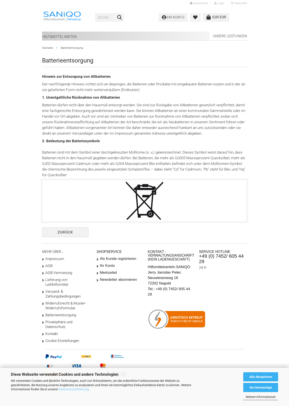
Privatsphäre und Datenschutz (58, 324)
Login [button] (219, 3)
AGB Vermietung (58, 273)
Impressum (54, 259)
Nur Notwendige (261, 387)
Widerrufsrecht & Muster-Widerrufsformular (65, 305)
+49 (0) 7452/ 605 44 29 (221, 258)
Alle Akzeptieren (260, 377)
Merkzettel (239, 3)
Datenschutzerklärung (74, 389)
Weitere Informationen (261, 397)
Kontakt (51, 334)
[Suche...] (119, 17)
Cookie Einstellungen (62, 340)
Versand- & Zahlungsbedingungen (63, 293)
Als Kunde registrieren (118, 259)
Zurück (65, 232)
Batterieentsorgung (60, 315)
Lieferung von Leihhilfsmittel (56, 282)
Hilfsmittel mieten (59, 37)
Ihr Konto (107, 266)
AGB (49, 266)
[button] (199, 3)
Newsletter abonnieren (118, 279)
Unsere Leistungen (230, 36)
